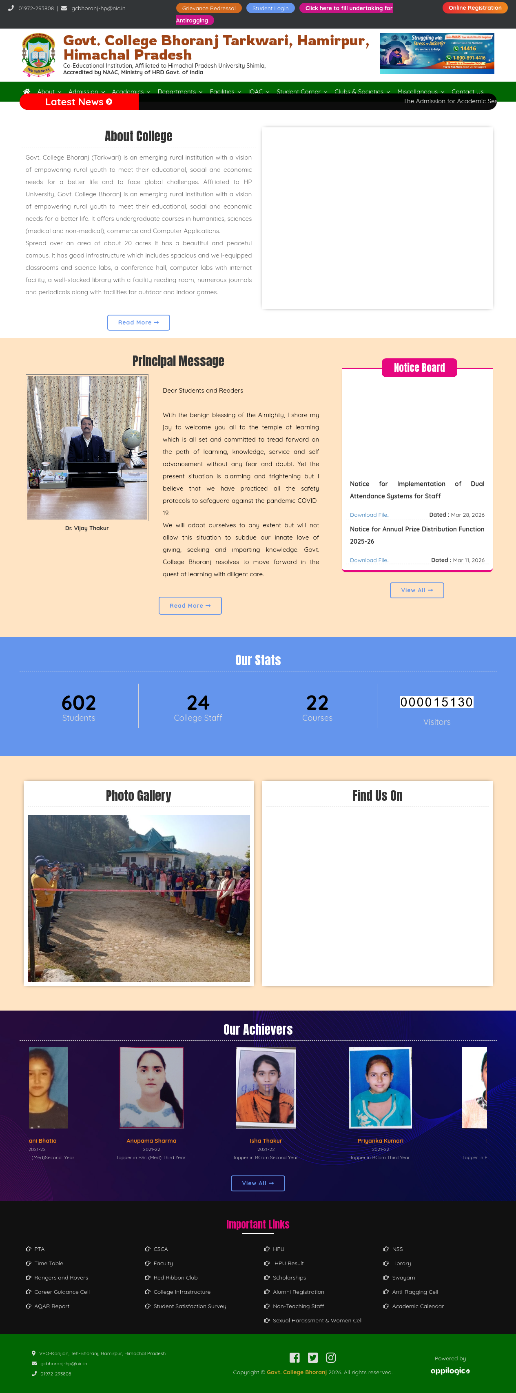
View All (417, 590)
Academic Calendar (413, 1306)
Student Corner (299, 92)
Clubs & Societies (358, 92)
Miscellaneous (417, 92)
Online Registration (475, 7)
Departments (176, 92)
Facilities (222, 92)
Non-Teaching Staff (294, 1306)
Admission (83, 92)
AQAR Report (48, 1306)
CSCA (156, 1249)
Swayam (399, 1277)
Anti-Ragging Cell (410, 1291)
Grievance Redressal (209, 7)
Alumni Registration (294, 1291)
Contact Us (467, 92)
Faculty (159, 1263)
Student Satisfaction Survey (185, 1306)
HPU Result (284, 1263)
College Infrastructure (178, 1291)
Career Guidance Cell (58, 1291)
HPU (274, 1249)
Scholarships (285, 1277)
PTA (35, 1249)
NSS (393, 1249)
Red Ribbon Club (171, 1277)
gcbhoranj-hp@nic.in (98, 7)
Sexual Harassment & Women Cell (313, 1320)
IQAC (255, 92)
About (46, 92)
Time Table (45, 1263)
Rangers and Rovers (57, 1277)
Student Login (270, 7)
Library (397, 1263)
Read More (138, 322)
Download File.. (370, 523)
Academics (128, 92)
